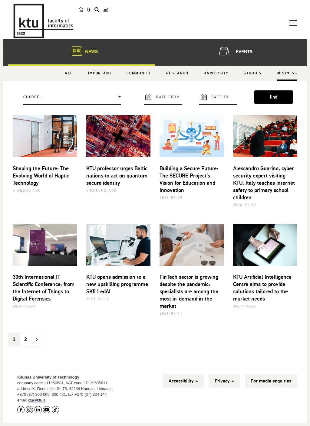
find (273, 97)
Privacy (224, 381)
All (69, 73)
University (216, 73)
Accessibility (183, 381)
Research (177, 73)
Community (139, 73)
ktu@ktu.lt (36, 400)
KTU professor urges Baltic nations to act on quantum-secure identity (118, 175)
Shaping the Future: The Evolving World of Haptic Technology (41, 175)
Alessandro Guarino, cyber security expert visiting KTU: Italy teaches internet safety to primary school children (264, 183)
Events (234, 51)
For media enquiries (271, 381)
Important (99, 73)
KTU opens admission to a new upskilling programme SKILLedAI (117, 284)
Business (287, 73)
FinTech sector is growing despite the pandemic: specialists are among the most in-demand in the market (189, 291)
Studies (253, 73)
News (82, 51)
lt (89, 9)
